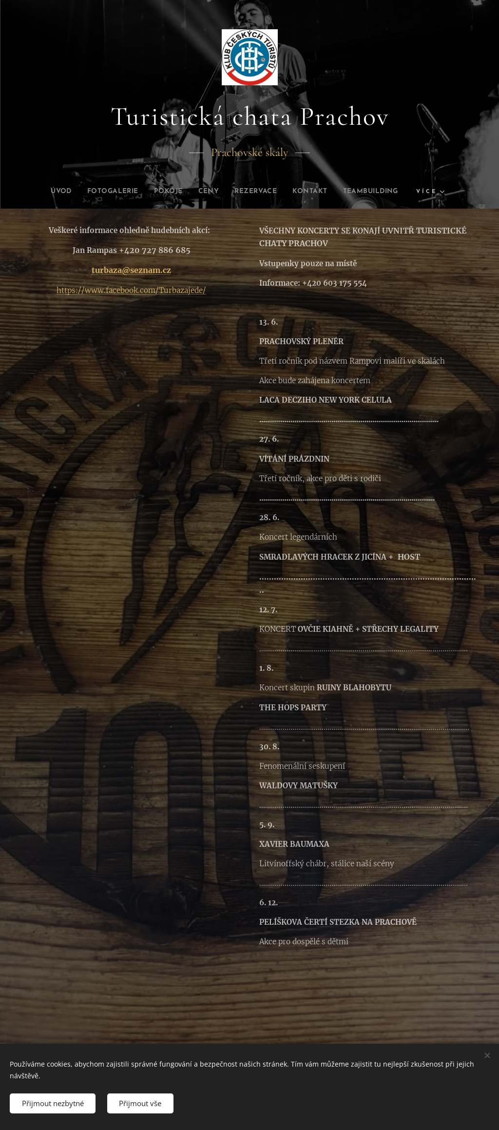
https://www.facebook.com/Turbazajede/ (131, 290)
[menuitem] (46, 191)
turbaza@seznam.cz (131, 270)
